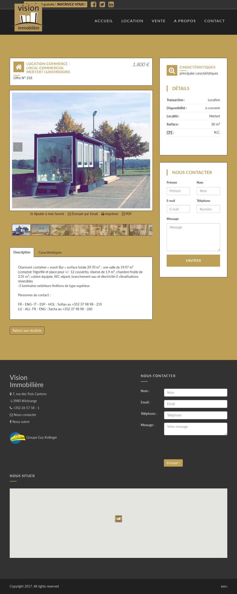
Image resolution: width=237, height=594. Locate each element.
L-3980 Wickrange (23, 401)
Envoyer (193, 261)
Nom (200, 182)
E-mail (171, 201)
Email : (145, 402)
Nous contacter (23, 415)
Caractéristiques (50, 252)
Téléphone (203, 201)
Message (173, 219)
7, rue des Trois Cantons (28, 394)
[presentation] (199, 448)
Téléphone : (149, 414)
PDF (127, 214)
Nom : (145, 391)
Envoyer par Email (83, 214)
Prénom (172, 182)
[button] (22, 150)
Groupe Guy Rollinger (33, 437)
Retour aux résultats (27, 330)
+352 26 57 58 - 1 (24, 408)
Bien (224, 586)
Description (21, 252)
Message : (148, 425)
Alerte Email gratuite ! (55, 4)
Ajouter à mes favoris (47, 214)
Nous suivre (19, 422)
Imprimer (109, 214)
